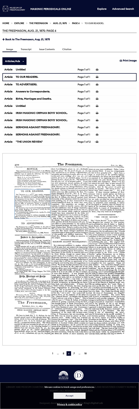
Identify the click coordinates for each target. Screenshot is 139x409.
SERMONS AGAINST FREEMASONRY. (38, 127)
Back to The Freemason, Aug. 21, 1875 (26, 39)
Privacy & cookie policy (69, 404)
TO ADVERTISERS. (26, 84)
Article (8, 69)
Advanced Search (123, 8)
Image (9, 49)
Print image (128, 60)
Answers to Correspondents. (33, 91)
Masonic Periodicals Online (50, 9)
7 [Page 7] (74, 353)
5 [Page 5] (63, 353)
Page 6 (76, 23)
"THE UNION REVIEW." (29, 141)
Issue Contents (47, 49)
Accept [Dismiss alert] (69, 395)
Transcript (26, 49)
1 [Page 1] (52, 353)
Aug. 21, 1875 (60, 23)
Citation (66, 49)
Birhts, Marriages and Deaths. (34, 98)
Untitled (21, 69)
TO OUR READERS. (27, 76)
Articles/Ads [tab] (12, 61)
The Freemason (38, 23)
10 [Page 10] (85, 353)
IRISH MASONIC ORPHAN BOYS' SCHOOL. (41, 113)
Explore (101, 8)
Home (5, 23)
